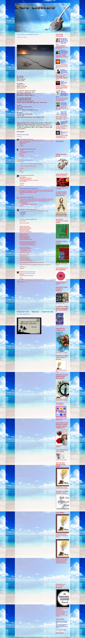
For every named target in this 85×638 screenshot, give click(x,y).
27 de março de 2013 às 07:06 (29, 271)
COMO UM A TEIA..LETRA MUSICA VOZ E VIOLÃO (63, 61)
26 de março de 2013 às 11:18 (30, 149)
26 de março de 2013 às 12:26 (27, 160)
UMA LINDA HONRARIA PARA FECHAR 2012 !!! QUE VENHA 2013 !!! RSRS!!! (64, 71)
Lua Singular (22, 149)
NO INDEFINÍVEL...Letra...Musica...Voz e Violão (64, 132)
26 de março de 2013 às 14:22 (32, 188)
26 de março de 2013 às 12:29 (28, 175)
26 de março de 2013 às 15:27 (28, 197)
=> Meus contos (23, 213)
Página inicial (35, 311)
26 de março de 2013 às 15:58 (30, 209)
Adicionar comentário (21, 281)
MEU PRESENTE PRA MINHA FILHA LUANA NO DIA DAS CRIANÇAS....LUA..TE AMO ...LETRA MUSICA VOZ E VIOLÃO (62, 41)
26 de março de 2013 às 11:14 (27, 139)
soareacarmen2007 (23, 188)
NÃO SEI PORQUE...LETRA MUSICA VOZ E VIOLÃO (64, 83)
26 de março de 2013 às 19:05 (30, 219)
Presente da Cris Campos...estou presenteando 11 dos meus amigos (64, 113)
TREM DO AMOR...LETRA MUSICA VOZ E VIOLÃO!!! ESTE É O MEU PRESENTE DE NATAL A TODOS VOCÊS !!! (62, 94)
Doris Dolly (22, 271)
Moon (21, 160)
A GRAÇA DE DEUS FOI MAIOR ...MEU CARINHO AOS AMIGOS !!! (64, 123)
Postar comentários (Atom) (25, 314)
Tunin (21, 139)
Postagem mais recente (23, 311)
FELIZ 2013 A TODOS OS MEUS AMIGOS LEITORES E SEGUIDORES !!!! (64, 52)
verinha (21, 175)
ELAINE (21, 197)
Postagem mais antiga (47, 311)
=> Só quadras (22, 214)
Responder (22, 145)
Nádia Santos (22, 209)
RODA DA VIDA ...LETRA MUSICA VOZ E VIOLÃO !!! (64, 103)
